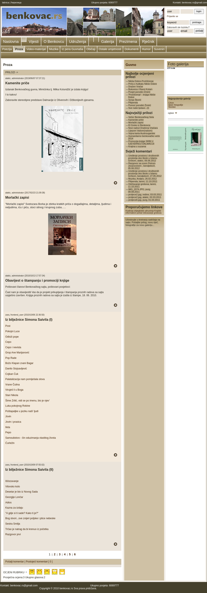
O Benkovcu (54, 42)
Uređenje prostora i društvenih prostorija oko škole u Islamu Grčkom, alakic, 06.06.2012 (143, 158)
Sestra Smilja (12, 523)
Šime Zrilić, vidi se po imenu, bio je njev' (27, 400)
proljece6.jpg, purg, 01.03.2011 (144, 200)
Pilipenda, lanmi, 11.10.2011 (142, 181)
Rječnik (148, 42)
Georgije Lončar (14, 497)
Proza (19, 49)
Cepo (8, 341)
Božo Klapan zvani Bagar (19, 363)
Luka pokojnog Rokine (17, 405)
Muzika (53, 49)
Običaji (91, 49)
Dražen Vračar (135, 86)
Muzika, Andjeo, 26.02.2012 (142, 178)
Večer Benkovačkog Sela (141, 117)
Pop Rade (10, 358)
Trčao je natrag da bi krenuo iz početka (27, 529)
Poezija (7, 49)
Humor (146, 49)
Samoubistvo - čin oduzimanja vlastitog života (30, 437)
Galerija (107, 42)
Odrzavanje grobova (152, 213)
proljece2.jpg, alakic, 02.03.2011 (144, 197)
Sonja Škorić (134, 100)
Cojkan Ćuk (11, 374)
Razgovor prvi (13, 534)
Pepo (8, 432)
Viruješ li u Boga (14, 389)
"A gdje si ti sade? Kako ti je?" (22, 513)
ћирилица (16, 2)
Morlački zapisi (135, 122)
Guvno (131, 65)
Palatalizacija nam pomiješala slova (25, 379)
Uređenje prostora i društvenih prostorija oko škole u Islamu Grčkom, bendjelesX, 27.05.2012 (145, 173)
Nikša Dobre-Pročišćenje (141, 81)
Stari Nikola (11, 395)
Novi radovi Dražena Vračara (143, 128)
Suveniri (159, 49)
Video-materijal (36, 49)
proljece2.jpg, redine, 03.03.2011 (145, 194)
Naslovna (11, 42)
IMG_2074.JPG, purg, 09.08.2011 (139, 190)
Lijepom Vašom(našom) (140, 130)
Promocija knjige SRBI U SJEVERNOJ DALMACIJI (141, 142)
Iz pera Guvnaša (72, 49)
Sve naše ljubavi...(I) (138, 108)
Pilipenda (133, 102)
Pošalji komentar (15, 561)
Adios (8, 502)
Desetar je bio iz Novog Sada (21, 491)
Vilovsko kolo (12, 486)
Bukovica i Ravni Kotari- (140, 89)
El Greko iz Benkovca (139, 125)
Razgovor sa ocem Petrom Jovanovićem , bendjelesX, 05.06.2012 (142, 166)
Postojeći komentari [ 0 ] (39, 561)
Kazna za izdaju (14, 507)
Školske (172, 107)
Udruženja (77, 42)
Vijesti (34, 42)
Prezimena (128, 42)
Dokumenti (132, 49)
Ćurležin (10, 443)
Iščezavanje (12, 481)
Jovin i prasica (13, 421)
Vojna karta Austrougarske (141, 133)
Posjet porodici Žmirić (139, 92)
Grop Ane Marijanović (17, 352)
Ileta (7, 427)
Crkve (171, 103)
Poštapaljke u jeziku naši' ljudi (21, 411)
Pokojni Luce (12, 331)
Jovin (8, 416)
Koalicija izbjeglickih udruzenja (140, 211)
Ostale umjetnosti (110, 49)
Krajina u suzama (137, 146)
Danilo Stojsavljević (16, 368)
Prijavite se (172, 16)
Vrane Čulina (12, 384)
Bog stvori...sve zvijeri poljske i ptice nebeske (30, 518)
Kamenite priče (136, 120)
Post (7, 325)
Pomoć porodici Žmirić (139, 105)
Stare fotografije (175, 105)
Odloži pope (12, 336)
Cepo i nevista (13, 347)
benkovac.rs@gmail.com (194, 2)
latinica (5, 2)
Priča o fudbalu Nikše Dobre (142, 84)
